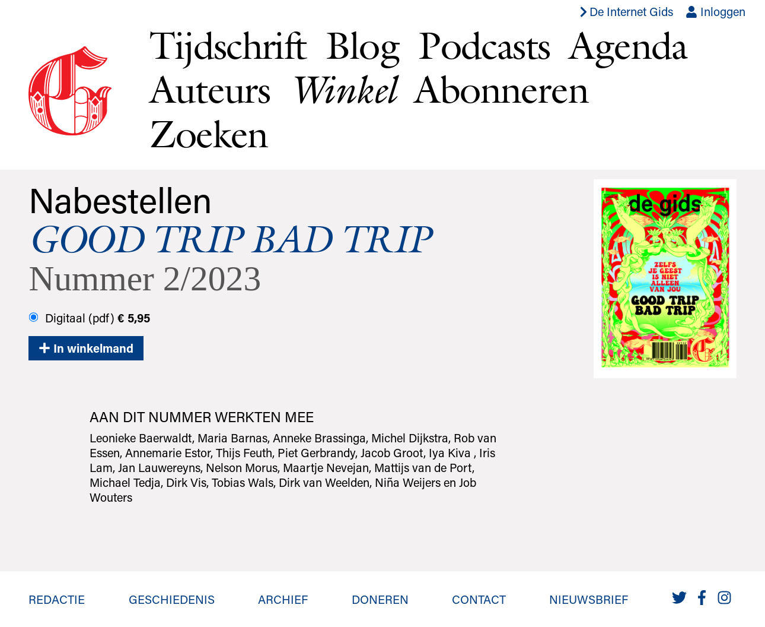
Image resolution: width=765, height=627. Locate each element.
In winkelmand (86, 348)
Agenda (628, 45)
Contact (479, 599)
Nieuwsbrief (588, 599)
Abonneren (501, 89)
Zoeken (208, 133)
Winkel (342, 89)
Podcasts (484, 45)
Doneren (380, 599)
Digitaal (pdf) (89, 317)
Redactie (56, 599)
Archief (283, 599)
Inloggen (715, 11)
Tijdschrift (227, 45)
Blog (363, 45)
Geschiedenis (172, 599)
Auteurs (209, 89)
